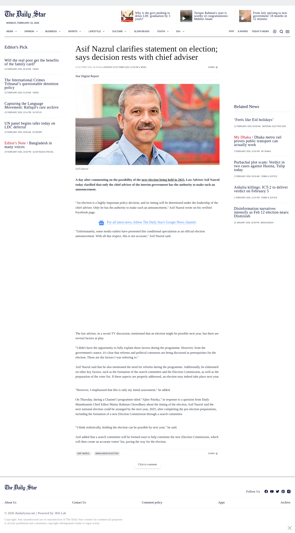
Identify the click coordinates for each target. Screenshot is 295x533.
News (9, 31)
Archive (285, 502)
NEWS (143, 67)
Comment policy (152, 502)
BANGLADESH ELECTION (107, 453)
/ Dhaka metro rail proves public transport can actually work (257, 141)
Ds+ (178, 31)
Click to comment (147, 464)
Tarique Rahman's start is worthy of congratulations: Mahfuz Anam (211, 16)
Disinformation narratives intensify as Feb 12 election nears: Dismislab (261, 212)
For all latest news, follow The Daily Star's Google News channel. (148, 222)
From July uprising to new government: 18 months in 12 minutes (270, 16)
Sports (72, 31)
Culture (117, 31)
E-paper (243, 31)
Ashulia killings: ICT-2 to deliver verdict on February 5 (261, 189)
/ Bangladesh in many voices (28, 145)
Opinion (29, 31)
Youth (161, 31)
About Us (10, 502)
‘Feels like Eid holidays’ (254, 120)
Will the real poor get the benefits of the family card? (32, 62)
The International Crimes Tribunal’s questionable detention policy (32, 84)
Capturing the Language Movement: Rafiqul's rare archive (32, 105)
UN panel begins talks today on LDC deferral (30, 125)
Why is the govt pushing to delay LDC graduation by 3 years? (152, 16)
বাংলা (231, 31)
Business (51, 31)
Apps (221, 502)
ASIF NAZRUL (83, 453)
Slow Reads (141, 31)
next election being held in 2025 (163, 180)
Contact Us (79, 502)
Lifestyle (95, 31)
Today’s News (260, 31)
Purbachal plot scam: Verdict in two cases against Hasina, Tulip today (259, 166)
